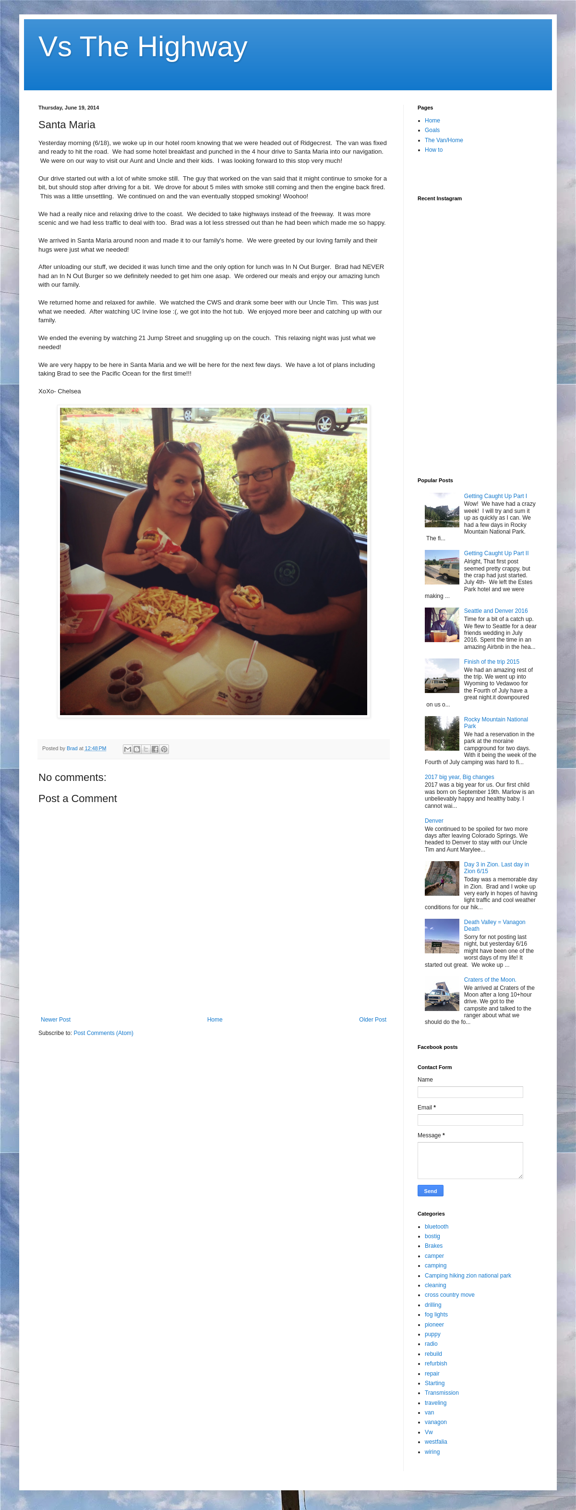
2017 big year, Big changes (459, 777)
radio (431, 1343)
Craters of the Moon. (490, 979)
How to (434, 149)
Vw (429, 1432)
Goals (432, 130)
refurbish (436, 1363)
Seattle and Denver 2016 (496, 611)
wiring (432, 1452)
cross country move (450, 1294)
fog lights (436, 1314)
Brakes (434, 1245)
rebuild (433, 1354)
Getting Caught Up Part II (496, 553)
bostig (432, 1236)
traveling (435, 1403)
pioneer (434, 1324)
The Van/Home (444, 140)
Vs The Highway (143, 46)
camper (434, 1256)
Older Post (372, 1019)
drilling (433, 1305)
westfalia (436, 1441)
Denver (434, 820)
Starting (434, 1383)
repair (432, 1373)
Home (215, 1019)
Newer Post (56, 1019)
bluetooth (436, 1226)
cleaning (435, 1285)
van (429, 1412)
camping (435, 1265)
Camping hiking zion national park (468, 1275)
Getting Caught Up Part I (495, 496)
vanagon (436, 1422)
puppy (433, 1334)
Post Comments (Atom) (103, 1033)
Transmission (442, 1392)
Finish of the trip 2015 (491, 661)
